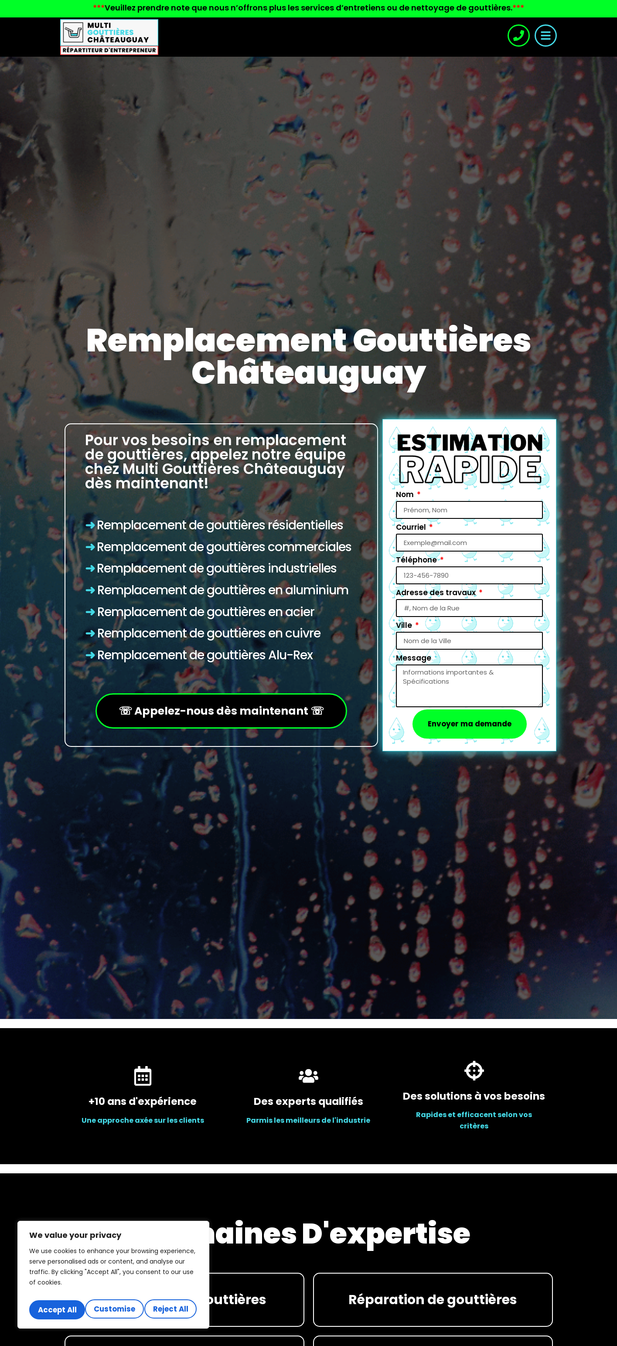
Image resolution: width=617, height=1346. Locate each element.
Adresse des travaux (436, 591)
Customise (71, 1291)
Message (413, 657)
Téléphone (417, 559)
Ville (405, 624)
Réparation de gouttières (432, 1300)
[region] (113, 1268)
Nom (406, 493)
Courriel (412, 526)
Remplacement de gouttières (181, 546)
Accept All (113, 1310)
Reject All (156, 1291)
